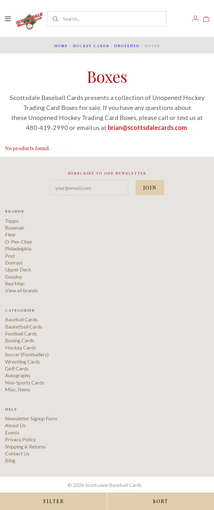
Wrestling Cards (22, 361)
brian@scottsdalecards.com (147, 127)
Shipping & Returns (25, 446)
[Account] (195, 18)
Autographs (17, 375)
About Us (15, 425)
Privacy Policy (20, 439)
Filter (53, 501)
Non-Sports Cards (24, 382)
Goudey (13, 277)
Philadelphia (18, 248)
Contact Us (17, 453)
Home (61, 45)
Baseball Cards (21, 319)
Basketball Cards (23, 326)
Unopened (127, 45)
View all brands (21, 290)
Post (10, 256)
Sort (160, 501)
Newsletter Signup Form (31, 418)
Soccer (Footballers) (27, 354)
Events (12, 432)
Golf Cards (17, 368)
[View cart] (206, 18)
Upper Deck (18, 269)
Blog (10, 460)
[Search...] (107, 18)
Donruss (14, 262)
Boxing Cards (19, 340)
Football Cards (21, 333)
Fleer (10, 234)
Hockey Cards (91, 45)
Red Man (14, 283)
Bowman (14, 227)
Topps (11, 221)
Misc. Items (17, 389)
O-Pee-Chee (18, 242)
